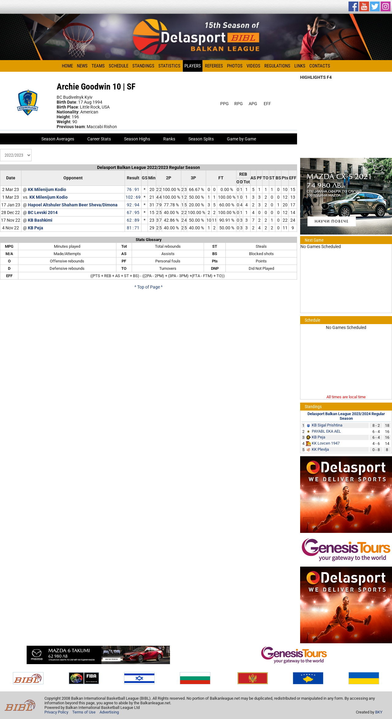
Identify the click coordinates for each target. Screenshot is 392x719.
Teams (98, 66)
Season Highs (137, 138)
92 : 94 (133, 204)
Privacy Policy (56, 712)
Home (67, 66)
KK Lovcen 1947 (326, 443)
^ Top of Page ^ (148, 287)
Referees (214, 66)
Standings (143, 66)
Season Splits (201, 138)
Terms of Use (84, 712)
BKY (379, 712)
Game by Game (241, 138)
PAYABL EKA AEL (326, 431)
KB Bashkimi (40, 220)
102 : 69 (133, 197)
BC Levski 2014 (43, 212)
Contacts (319, 66)
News (82, 66)
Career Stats (99, 138)
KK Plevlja (320, 449)
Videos (253, 66)
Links (299, 66)
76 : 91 (133, 189)
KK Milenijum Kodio (47, 189)
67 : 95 (133, 212)
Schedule (118, 66)
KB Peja (35, 227)
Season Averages (57, 138)
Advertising (109, 712)
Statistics (169, 66)
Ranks (169, 138)
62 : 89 (133, 220)
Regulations (277, 66)
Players (192, 66)
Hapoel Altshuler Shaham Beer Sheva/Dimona (73, 204)
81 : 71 (133, 227)
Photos (235, 66)
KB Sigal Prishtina (327, 425)
